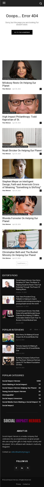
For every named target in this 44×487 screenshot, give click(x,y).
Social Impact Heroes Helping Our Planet (15, 79)
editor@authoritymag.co (20, 452)
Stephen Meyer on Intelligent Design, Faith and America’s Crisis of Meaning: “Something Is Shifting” (21, 184)
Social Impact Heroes (9, 113)
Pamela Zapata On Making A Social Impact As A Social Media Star (28, 348)
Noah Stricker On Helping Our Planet (22, 150)
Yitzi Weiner (6, 89)
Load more (22, 263)
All (31, 329)
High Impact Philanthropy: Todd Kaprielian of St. (19, 118)
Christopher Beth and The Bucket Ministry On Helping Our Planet (20, 253)
